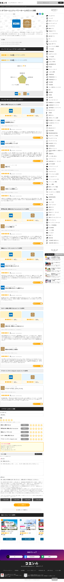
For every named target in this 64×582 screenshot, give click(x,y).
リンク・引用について (31, 570)
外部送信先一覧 (42, 570)
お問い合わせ (50, 570)
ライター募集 (58, 570)
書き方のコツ (38, 454)
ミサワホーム (18, 55)
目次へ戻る (55, 579)
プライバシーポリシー (7, 570)
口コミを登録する (22, 504)
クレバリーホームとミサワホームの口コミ (11, 44)
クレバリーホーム (19, 60)
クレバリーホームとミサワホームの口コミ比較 (12, 42)
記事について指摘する (22, 510)
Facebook (32, 556)
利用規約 (16, 570)
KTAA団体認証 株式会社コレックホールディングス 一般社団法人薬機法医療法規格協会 (25, 575)
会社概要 (23, 570)
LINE (49, 556)
